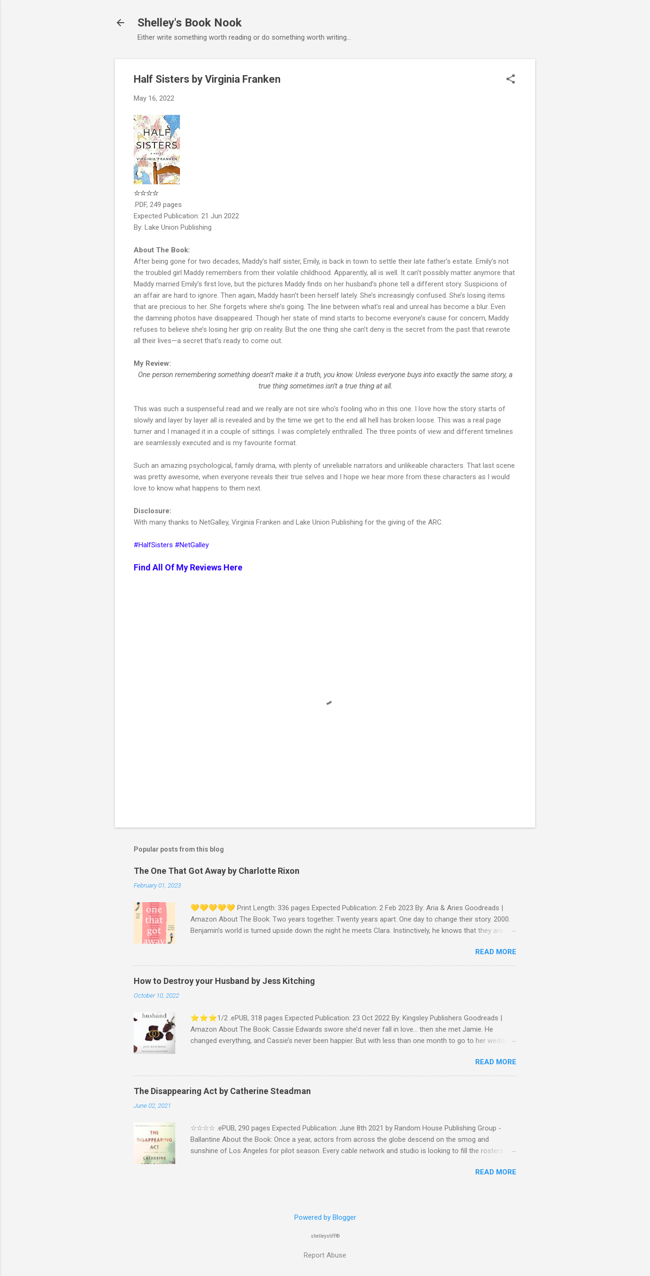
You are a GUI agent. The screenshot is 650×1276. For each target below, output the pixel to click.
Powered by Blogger (325, 1217)
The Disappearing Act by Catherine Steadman (222, 1091)
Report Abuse (325, 1255)
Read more (495, 952)
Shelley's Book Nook (189, 22)
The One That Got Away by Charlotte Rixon (216, 871)
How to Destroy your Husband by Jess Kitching (224, 981)
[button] (510, 79)
